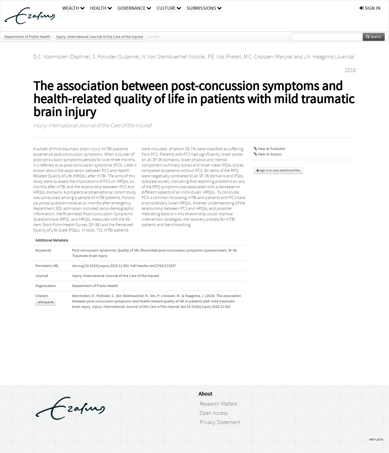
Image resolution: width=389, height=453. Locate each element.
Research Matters (218, 404)
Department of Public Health (27, 37)
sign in (370, 8)
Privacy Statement (220, 422)
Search (373, 37)
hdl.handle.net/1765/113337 (153, 266)
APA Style (45, 302)
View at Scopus (268, 154)
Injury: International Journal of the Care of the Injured (99, 37)
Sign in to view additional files (278, 170)
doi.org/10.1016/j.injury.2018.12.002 (100, 266)
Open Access (214, 413)
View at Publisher (270, 149)
